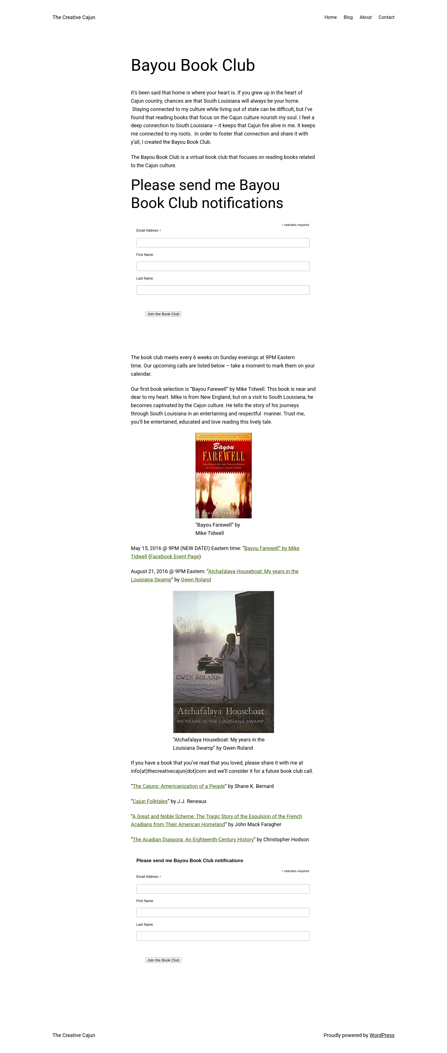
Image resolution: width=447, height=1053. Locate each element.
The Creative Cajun (73, 17)
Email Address (149, 231)
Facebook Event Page (174, 556)
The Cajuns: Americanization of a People (179, 786)
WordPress (382, 1035)
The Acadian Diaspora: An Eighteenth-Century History (193, 839)
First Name (145, 255)
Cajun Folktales (150, 801)
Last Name (145, 278)
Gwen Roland (196, 580)
